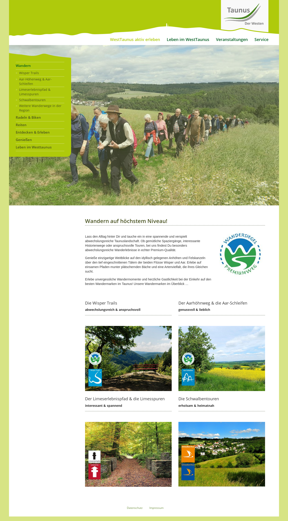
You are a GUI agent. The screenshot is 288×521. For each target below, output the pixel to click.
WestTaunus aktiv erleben (135, 39)
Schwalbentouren (32, 100)
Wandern (23, 65)
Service (261, 39)
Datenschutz (135, 508)
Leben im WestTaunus (188, 39)
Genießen (24, 139)
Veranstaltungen (232, 39)
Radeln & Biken (28, 117)
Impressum (156, 508)
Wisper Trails (29, 73)
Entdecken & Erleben (33, 132)
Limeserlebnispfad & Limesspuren (34, 91)
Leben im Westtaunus (34, 147)
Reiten (21, 125)
